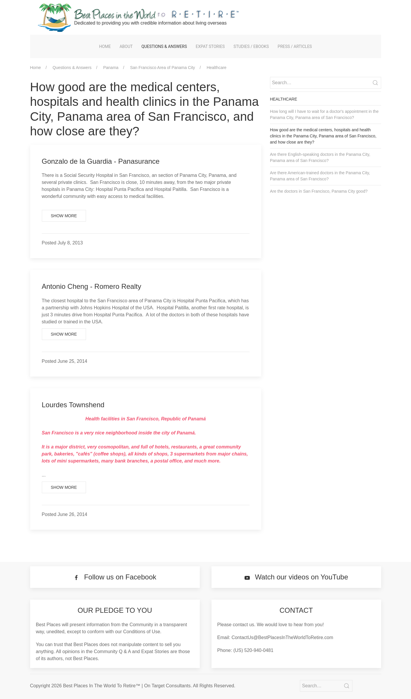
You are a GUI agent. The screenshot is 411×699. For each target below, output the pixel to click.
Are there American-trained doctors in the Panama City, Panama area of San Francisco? (320, 175)
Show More (64, 215)
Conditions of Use (141, 631)
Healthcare (216, 67)
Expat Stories (210, 46)
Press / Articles (295, 46)
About (126, 46)
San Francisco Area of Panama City (162, 67)
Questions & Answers (164, 46)
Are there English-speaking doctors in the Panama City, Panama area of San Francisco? (320, 157)
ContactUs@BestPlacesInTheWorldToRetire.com (282, 637)
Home (105, 46)
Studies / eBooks (251, 46)
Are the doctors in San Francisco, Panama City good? (319, 191)
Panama (110, 67)
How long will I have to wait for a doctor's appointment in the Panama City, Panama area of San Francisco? (324, 114)
